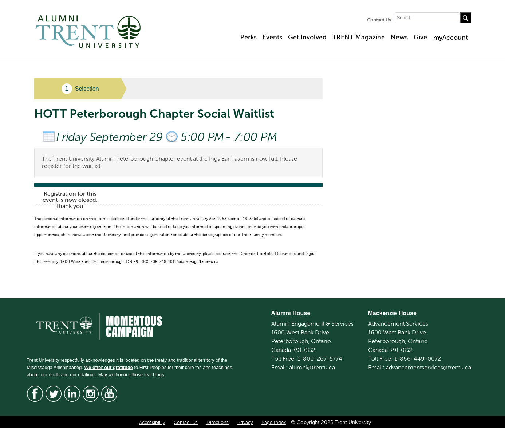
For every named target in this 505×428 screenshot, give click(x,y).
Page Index (273, 422)
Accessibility (152, 422)
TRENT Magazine (358, 37)
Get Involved (307, 37)
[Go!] (465, 17)
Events (272, 37)
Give (420, 37)
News (399, 37)
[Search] (427, 17)
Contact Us (379, 20)
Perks (248, 37)
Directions (217, 422)
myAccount (450, 38)
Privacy (245, 422)
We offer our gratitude (108, 367)
